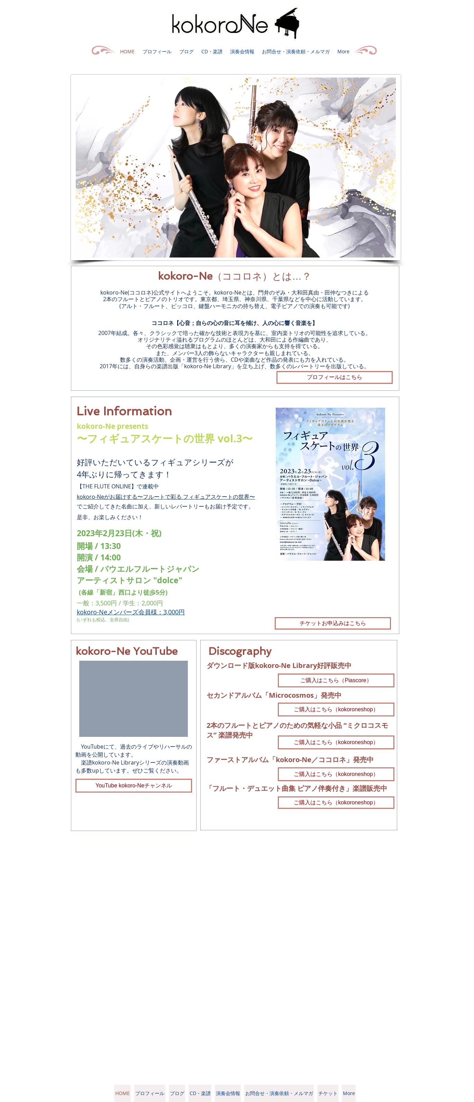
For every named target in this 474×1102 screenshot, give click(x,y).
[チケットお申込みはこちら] (333, 623)
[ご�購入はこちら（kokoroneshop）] (336, 742)
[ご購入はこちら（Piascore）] (336, 680)
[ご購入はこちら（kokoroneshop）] (336, 709)
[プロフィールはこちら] (334, 377)
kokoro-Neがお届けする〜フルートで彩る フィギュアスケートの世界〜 (166, 496)
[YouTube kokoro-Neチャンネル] (133, 786)
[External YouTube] (134, 699)
